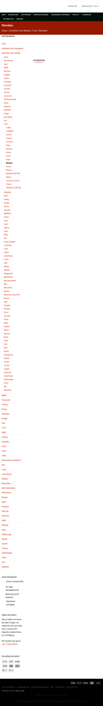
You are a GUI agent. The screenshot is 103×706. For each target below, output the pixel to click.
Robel (6, 337)
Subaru (6, 358)
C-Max (8, 128)
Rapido (6, 326)
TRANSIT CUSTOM (13, 188)
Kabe (6, 235)
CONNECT (10, 131)
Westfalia (7, 390)
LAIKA (6, 252)
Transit (8, 184)
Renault (7, 334)
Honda (6, 203)
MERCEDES (8, 277)
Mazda (6, 270)
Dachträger (26, 15)
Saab (6, 341)
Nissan (6, 298)
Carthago (7, 82)
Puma (8, 166)
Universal (7, 372)
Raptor (8, 177)
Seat (5, 348)
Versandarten (23, 687)
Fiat (5, 121)
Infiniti (6, 217)
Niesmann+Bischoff (12, 295)
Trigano (7, 369)
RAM (6, 323)
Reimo (6, 330)
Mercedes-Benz (10, 281)
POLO (6, 312)
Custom (9, 138)
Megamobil (8, 274)
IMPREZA (7, 213)
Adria (6, 57)
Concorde (7, 96)
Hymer (6, 206)
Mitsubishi (8, 288)
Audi (4, 44)
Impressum (60, 687)
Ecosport (9, 142)
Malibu (6, 266)
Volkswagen (8, 379)
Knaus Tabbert (9, 242)
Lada (6, 249)
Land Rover (8, 256)
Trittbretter (8, 19)
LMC (6, 263)
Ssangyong (8, 355)
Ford (34, 30)
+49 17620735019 (10, 644)
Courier (9, 135)
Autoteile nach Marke (19, 30)
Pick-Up (76, 15)
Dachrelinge (13, 15)
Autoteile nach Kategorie (12, 48)
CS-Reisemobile (10, 99)
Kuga (8, 159)
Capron (7, 78)
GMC (6, 196)
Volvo (6, 383)
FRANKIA (7, 192)
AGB (52, 687)
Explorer (9, 149)
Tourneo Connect (13, 181)
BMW (6, 68)
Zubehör (19, 19)
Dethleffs (7, 110)
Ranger (9, 170)
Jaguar (6, 228)
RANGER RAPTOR (13, 173)
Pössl (6, 319)
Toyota (6, 365)
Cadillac (7, 75)
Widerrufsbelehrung (40, 687)
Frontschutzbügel (41, 15)
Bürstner (7, 71)
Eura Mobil (8, 117)
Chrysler (7, 89)
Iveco (6, 224)
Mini (5, 284)
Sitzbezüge (86, 15)
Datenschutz (72, 687)
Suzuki (6, 362)
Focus (8, 156)
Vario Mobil (8, 376)
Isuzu (6, 221)
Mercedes (6, 483)
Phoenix (7, 309)
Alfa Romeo (8, 60)
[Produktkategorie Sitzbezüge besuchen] (39, 50)
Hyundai (7, 210)
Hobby (6, 199)
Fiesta (8, 152)
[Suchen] (64, 6)
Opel (5, 302)
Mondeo (9, 163)
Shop (4, 15)
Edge (8, 145)
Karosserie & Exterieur (60, 15)
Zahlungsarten (8, 687)
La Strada (7, 245)
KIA (5, 238)
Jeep (6, 231)
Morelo (6, 291)
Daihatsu (7, 106)
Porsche (7, 316)
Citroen (7, 92)
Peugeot (7, 305)
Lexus (6, 259)
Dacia (6, 103)
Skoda (6, 351)
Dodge (6, 113)
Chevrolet (7, 85)
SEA (5, 344)
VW (5, 387)
